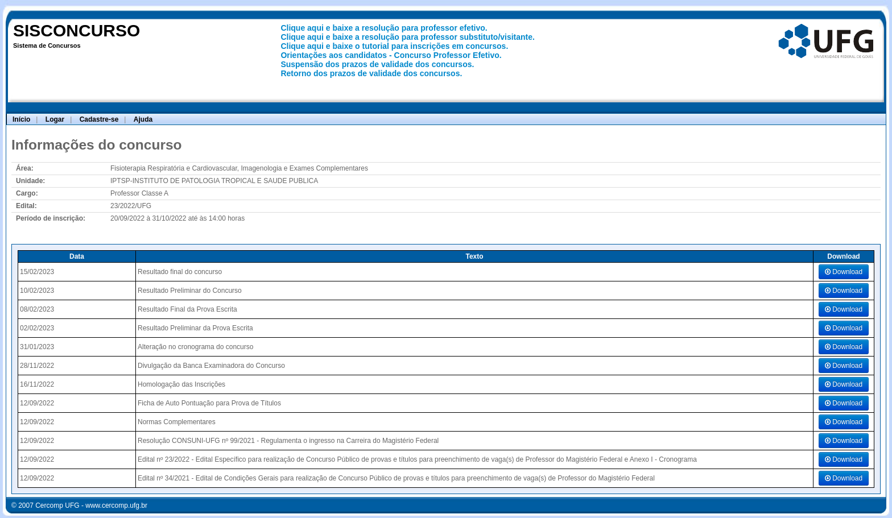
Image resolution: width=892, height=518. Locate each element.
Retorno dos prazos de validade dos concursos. (371, 73)
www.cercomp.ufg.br (116, 505)
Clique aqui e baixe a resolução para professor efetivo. (383, 27)
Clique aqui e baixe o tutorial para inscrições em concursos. (394, 46)
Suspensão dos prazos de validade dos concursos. (377, 64)
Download (843, 272)
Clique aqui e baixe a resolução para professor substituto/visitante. (407, 37)
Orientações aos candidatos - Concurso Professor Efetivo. (390, 55)
